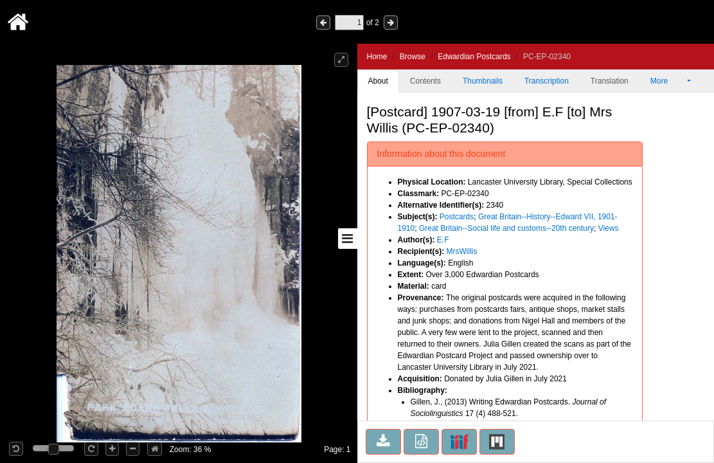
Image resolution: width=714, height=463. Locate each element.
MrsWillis (462, 251)
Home (377, 56)
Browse (412, 56)
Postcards (457, 216)
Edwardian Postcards (474, 56)
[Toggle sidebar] (347, 238)
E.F (443, 239)
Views (608, 228)
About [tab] (378, 81)
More (667, 81)
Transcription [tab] (546, 81)
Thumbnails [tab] (483, 81)
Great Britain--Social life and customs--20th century (506, 228)
